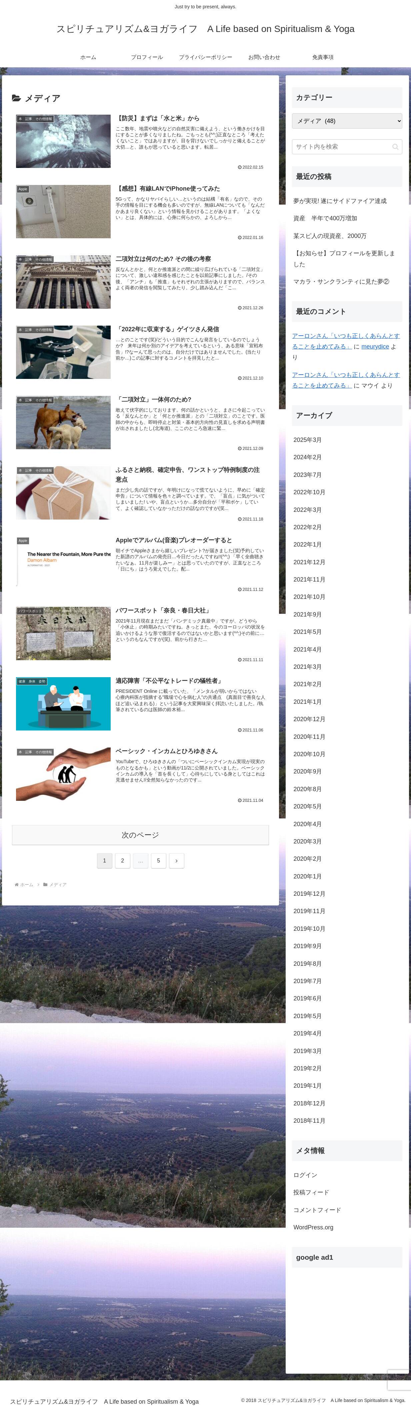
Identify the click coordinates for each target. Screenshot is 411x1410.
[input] (347, 146)
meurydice (375, 346)
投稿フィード (311, 1192)
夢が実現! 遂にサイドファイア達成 (340, 201)
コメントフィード (317, 1210)
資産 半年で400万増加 (325, 218)
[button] (395, 147)
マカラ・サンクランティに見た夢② (341, 281)
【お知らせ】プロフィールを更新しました (344, 258)
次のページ (140, 835)
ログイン (305, 1175)
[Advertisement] (347, 1314)
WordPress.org (313, 1227)
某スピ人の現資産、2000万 (330, 236)
